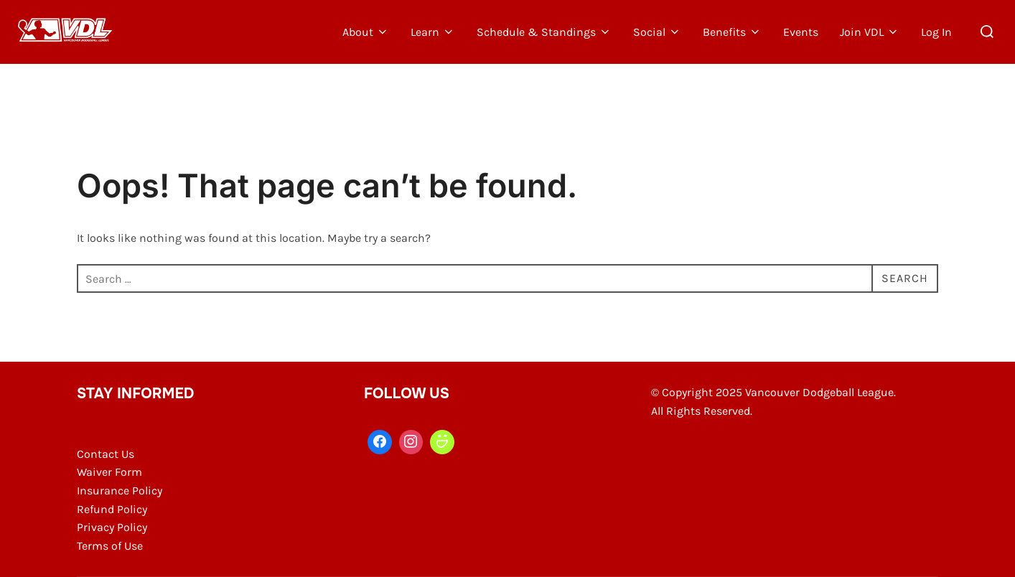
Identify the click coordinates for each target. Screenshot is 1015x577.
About (365, 32)
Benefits (732, 32)
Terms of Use (110, 546)
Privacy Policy (112, 527)
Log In (936, 32)
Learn (433, 32)
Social (657, 32)
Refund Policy (112, 509)
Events (800, 32)
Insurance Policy (119, 490)
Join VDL (869, 32)
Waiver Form (109, 472)
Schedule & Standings (544, 32)
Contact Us (105, 454)
